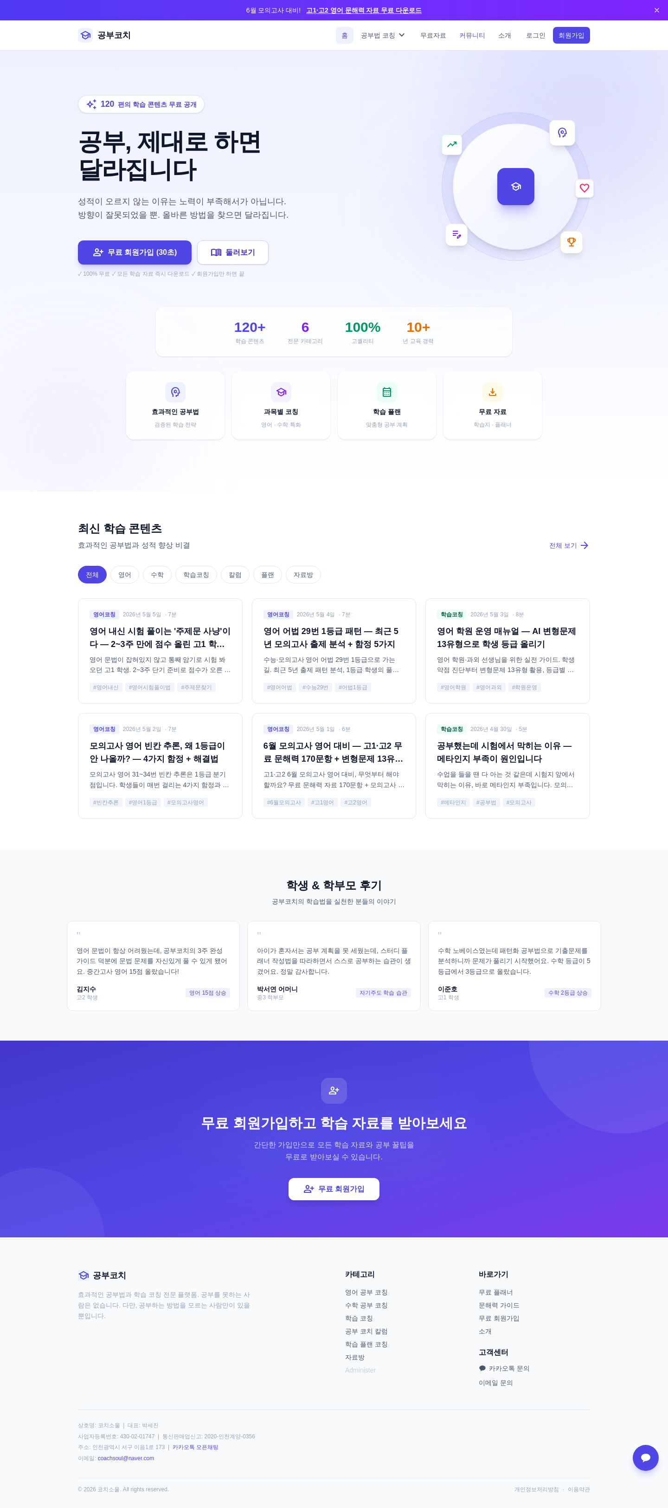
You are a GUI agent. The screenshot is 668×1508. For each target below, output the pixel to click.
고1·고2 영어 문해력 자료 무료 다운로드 (364, 10)
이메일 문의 (496, 1382)
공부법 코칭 (384, 35)
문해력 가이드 (499, 1305)
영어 (124, 576)
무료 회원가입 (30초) (135, 252)
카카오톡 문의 (504, 1368)
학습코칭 (196, 576)
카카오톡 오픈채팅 (195, 1447)
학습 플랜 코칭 (366, 1344)
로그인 (536, 35)
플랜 (267, 576)
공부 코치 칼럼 (366, 1331)
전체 (92, 576)
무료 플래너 (496, 1292)
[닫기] (656, 10)
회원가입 (571, 35)
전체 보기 (569, 546)
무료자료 (433, 35)
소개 (504, 35)
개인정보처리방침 (536, 1489)
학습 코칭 (359, 1318)
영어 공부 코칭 (366, 1292)
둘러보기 (233, 252)
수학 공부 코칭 (366, 1305)
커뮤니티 (472, 35)
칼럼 (235, 576)
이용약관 (579, 1489)
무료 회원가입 (334, 1190)
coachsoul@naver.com (126, 1458)
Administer (360, 1370)
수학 (157, 576)
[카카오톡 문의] (646, 1458)
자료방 (303, 576)
